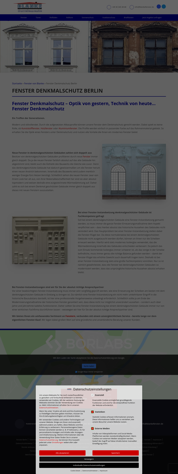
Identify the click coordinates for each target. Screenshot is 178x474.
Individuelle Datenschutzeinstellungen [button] (89, 465)
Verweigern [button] (89, 459)
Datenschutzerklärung (48, 440)
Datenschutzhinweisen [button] (90, 471)
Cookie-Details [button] (76, 471)
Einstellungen (57, 442)
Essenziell (98, 395)
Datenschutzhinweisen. (49, 407)
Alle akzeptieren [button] (62, 453)
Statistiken (99, 411)
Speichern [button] (115, 453)
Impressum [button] (103, 471)
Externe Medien (101, 428)
